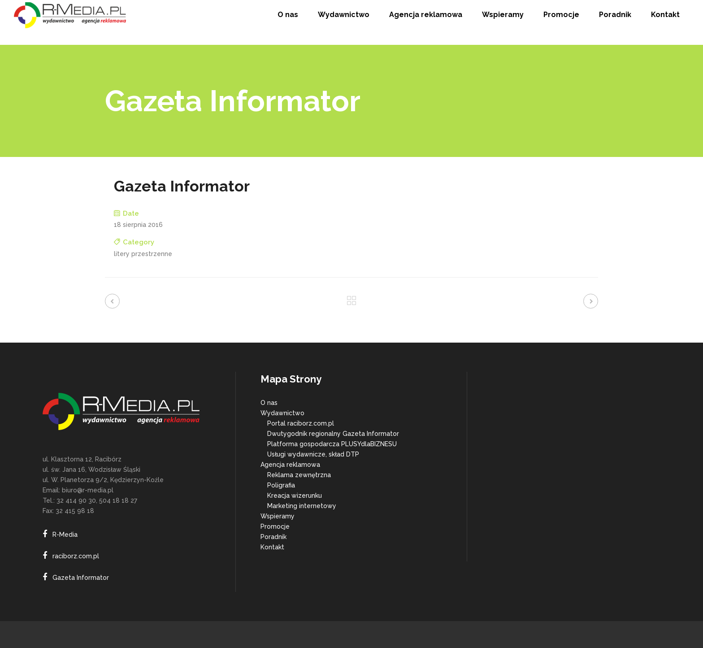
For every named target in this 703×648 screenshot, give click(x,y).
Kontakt (272, 547)
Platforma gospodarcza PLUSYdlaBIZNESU (332, 444)
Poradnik (273, 536)
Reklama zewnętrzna (299, 474)
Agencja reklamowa (290, 464)
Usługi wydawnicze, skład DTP (313, 454)
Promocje (275, 526)
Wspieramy (277, 516)
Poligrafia (281, 485)
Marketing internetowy (301, 505)
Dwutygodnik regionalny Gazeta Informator (333, 433)
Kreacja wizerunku (294, 495)
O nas (269, 402)
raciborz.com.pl (75, 556)
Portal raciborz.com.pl (300, 423)
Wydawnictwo (282, 413)
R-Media (65, 534)
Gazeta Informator (80, 577)
